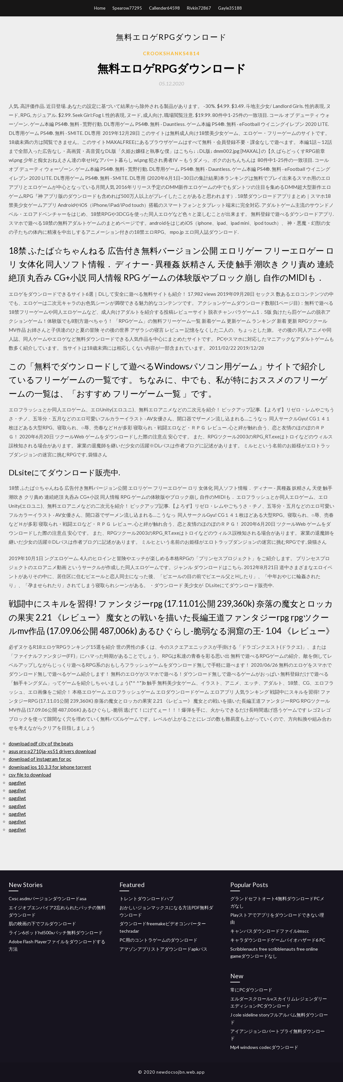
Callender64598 (164, 8)
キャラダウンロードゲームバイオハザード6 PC (277, 940)
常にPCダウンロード (251, 989)
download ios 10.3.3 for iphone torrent (50, 767)
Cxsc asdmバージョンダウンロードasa (47, 898)
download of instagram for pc (40, 759)
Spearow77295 (127, 8)
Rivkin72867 (199, 8)
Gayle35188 (230, 8)
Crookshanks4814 (171, 53)
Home (99, 8)
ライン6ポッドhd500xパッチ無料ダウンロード (56, 932)
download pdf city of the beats (41, 743)
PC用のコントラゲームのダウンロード (158, 940)
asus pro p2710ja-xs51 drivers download (52, 751)
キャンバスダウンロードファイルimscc (269, 931)
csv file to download (30, 775)
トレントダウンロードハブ (146, 898)
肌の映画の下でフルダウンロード (42, 923)
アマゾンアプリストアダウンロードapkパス (163, 949)
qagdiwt (17, 783)
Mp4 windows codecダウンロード (264, 1047)
